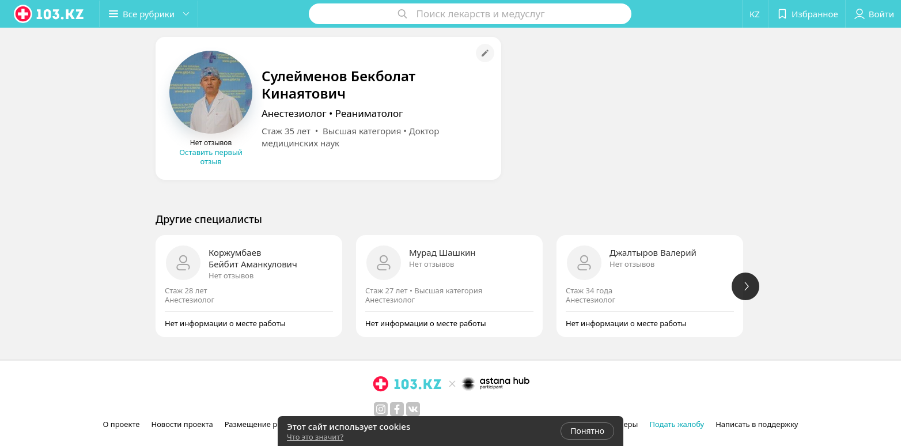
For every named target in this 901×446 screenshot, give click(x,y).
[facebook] (397, 409)
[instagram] (381, 409)
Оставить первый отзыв (211, 157)
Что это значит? (315, 437)
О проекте (121, 424)
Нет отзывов (231, 275)
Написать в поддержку (757, 424)
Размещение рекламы (265, 424)
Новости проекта (182, 424)
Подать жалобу (676, 424)
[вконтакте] (413, 409)
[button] (148, 14)
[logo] (49, 14)
